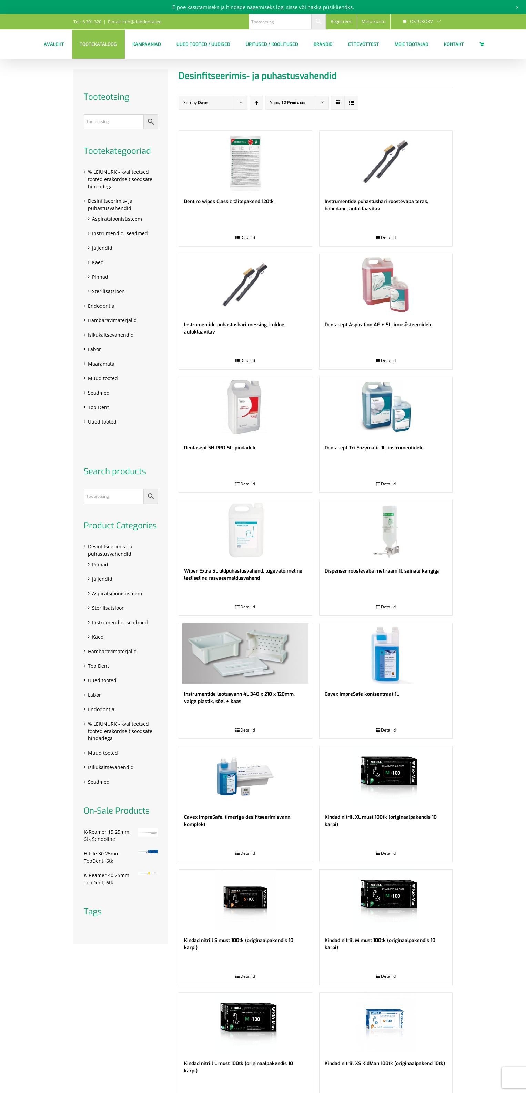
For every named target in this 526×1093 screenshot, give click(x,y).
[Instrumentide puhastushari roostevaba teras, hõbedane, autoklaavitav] (386, 161)
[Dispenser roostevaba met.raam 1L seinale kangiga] (386, 530)
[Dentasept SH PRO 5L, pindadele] (245, 407)
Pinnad (100, 277)
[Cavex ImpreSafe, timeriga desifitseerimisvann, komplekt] (245, 776)
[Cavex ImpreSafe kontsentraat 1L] (386, 653)
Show (287, 103)
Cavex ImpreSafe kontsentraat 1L (362, 694)
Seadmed (99, 392)
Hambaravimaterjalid (112, 320)
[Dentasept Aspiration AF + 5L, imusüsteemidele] (386, 284)
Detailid (247, 237)
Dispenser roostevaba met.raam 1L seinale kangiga (382, 571)
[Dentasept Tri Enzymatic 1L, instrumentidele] (386, 407)
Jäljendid (102, 248)
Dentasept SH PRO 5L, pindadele (220, 448)
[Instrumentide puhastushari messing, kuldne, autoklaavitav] (245, 284)
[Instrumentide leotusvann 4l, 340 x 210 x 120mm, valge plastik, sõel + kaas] (245, 653)
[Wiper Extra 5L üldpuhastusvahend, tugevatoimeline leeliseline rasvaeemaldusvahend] (245, 530)
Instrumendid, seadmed (120, 233)
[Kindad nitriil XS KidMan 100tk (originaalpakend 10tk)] (386, 1023)
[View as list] (351, 102)
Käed (98, 262)
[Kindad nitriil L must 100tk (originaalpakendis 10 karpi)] (245, 1023)
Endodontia (101, 305)
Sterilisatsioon (108, 291)
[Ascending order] (256, 103)
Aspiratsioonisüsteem (117, 219)
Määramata (101, 363)
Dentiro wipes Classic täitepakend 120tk (229, 201)
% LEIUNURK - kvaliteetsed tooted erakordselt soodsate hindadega (120, 179)
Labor (94, 349)
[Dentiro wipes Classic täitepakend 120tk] (245, 161)
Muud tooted (103, 378)
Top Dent (98, 407)
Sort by (195, 103)
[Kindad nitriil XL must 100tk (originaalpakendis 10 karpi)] (386, 776)
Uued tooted (102, 421)
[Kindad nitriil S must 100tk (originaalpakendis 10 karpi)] (245, 900)
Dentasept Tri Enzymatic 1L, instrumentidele (374, 448)
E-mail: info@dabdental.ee (134, 22)
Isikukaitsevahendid (111, 334)
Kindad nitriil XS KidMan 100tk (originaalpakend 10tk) (385, 1063)
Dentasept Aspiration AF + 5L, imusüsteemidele (379, 324)
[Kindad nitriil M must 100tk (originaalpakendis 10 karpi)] (386, 900)
